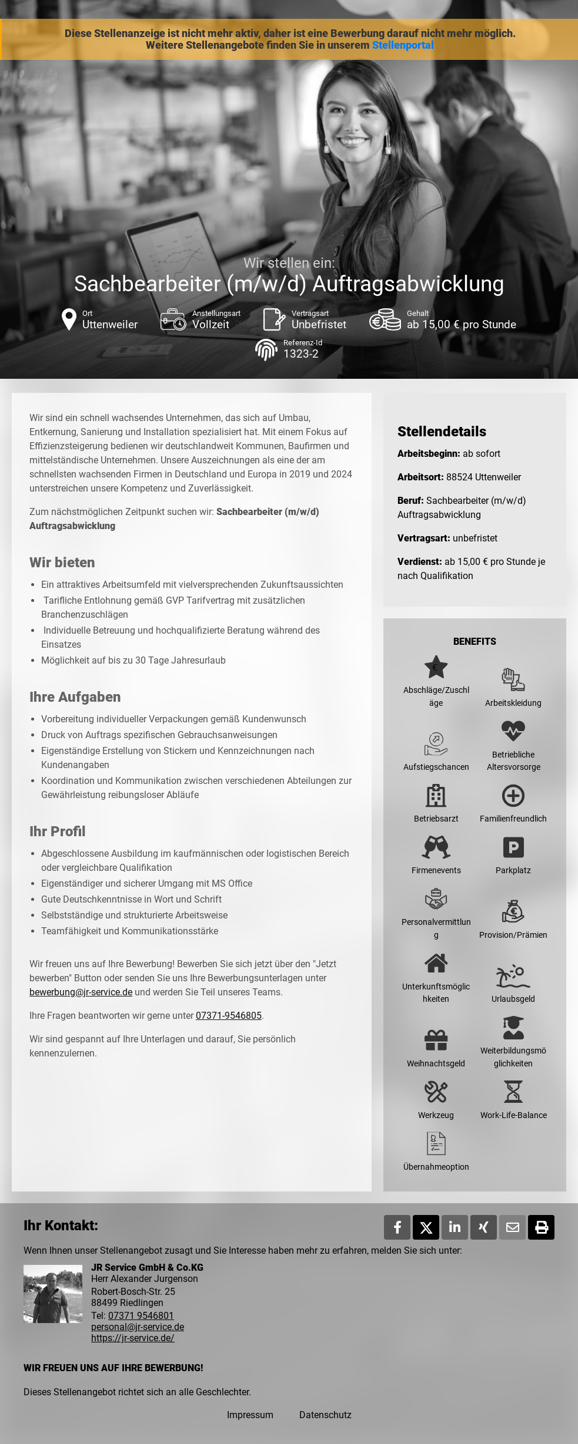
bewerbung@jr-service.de (80, 992)
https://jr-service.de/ (133, 1338)
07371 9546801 (141, 1315)
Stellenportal (403, 45)
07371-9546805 (229, 1015)
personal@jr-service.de (137, 1326)
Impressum (250, 1415)
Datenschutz (325, 1415)
